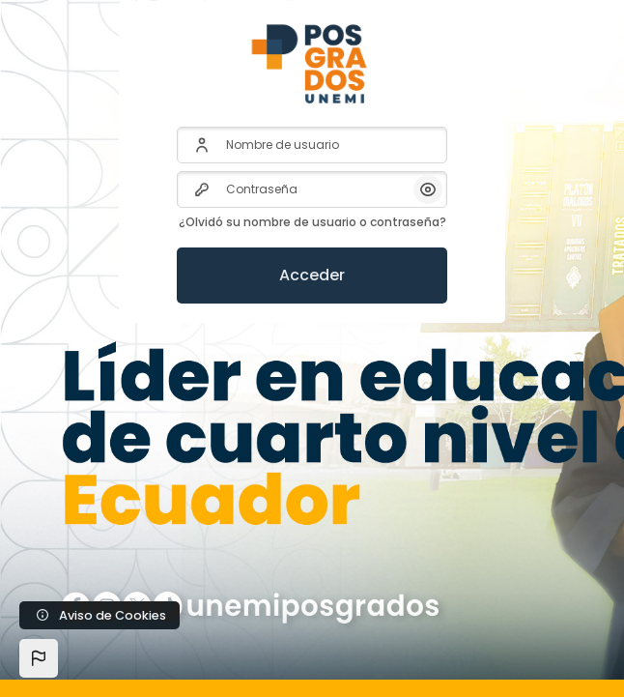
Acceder (312, 275)
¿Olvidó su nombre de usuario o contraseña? (312, 222)
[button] (38, 658)
